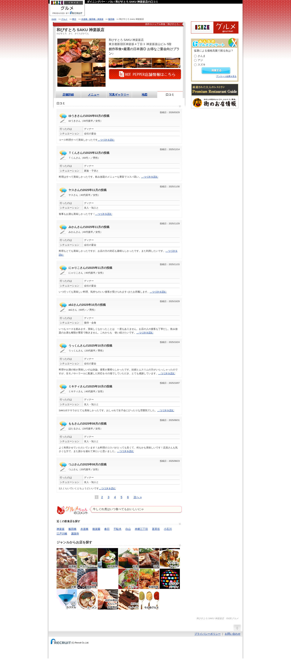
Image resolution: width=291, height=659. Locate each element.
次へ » (138, 497)
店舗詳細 (68, 94)
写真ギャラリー (119, 94)
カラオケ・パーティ (170, 579)
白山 (128, 528)
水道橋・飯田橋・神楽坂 (92, 19)
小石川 (168, 528)
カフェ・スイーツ (128, 599)
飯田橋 (111, 19)
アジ (200, 60)
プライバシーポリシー (207, 633)
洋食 (149, 558)
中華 (67, 579)
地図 (144, 94)
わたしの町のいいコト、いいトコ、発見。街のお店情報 (214, 102)
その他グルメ (149, 599)
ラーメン (87, 599)
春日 (107, 528)
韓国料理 (108, 579)
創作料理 (108, 558)
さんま (202, 55)
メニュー (93, 94)
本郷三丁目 (141, 528)
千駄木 (117, 528)
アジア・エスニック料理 (128, 579)
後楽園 (96, 528)
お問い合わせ (232, 633)
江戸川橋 (62, 533)
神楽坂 (60, 528)
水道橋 (84, 528)
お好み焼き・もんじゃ (108, 599)
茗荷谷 (156, 528)
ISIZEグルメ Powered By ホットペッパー (214, 27)
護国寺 (75, 533)
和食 (128, 558)
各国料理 (149, 579)
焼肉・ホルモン (87, 579)
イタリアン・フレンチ (170, 558)
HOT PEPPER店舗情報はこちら (145, 74)
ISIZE (54, 19)
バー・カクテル (67, 599)
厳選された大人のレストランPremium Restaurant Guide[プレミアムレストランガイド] (214, 90)
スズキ (202, 64)
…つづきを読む (106, 140)
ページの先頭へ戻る (237, 627)
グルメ (64, 19)
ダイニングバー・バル (87, 558)
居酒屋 (67, 558)
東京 (74, 19)
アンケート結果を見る (226, 76)
